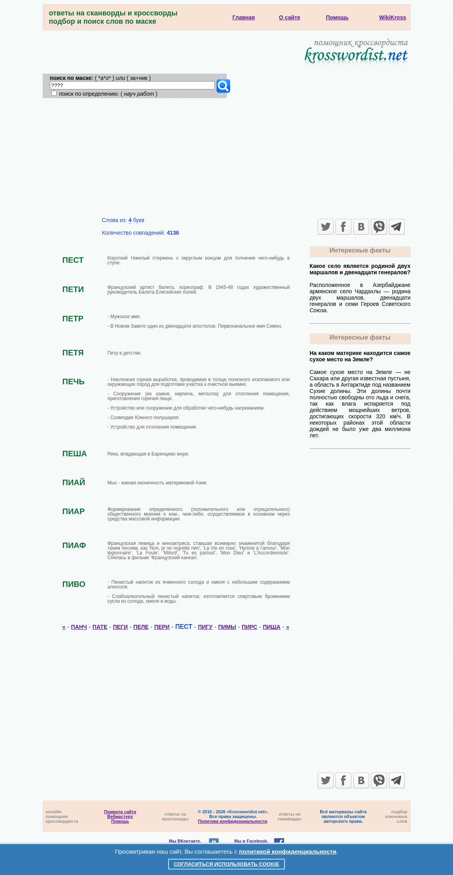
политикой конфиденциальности (287, 851)
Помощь (120, 821)
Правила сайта (120, 811)
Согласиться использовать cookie (226, 864)
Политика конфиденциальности (232, 821)
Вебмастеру (120, 816)
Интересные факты (360, 250)
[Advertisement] (227, 157)
